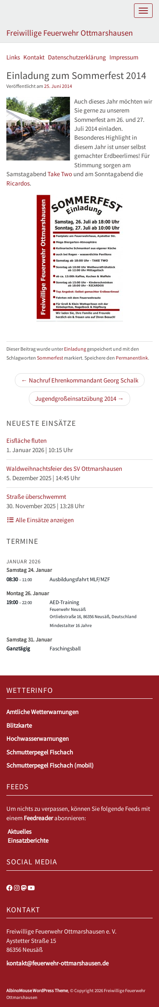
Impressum (123, 57)
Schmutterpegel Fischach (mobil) (50, 765)
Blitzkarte (19, 725)
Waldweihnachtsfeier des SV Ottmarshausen (64, 468)
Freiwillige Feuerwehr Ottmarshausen (69, 33)
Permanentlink (132, 357)
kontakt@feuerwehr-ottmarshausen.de (57, 963)
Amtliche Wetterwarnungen (42, 712)
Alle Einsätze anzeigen (40, 520)
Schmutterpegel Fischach (39, 752)
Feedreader (38, 818)
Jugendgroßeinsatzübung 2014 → (79, 398)
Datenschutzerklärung (77, 57)
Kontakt (34, 57)
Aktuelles (19, 831)
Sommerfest (50, 357)
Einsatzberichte (28, 840)
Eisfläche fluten (26, 440)
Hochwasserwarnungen (37, 738)
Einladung (75, 349)
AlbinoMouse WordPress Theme (37, 990)
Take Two (59, 174)
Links (13, 57)
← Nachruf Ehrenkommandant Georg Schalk (79, 380)
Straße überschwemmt (36, 496)
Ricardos (18, 183)
